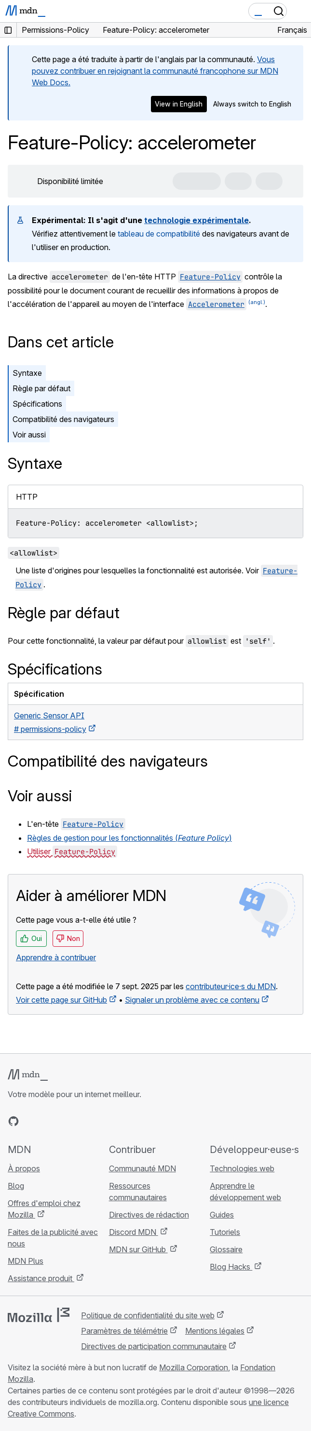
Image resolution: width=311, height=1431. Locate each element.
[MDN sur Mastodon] (65, 1121)
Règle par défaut (41, 388)
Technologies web (242, 1168)
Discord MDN (133, 1232)
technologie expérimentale (196, 220)
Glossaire (226, 1249)
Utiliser (72, 851)
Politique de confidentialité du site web (148, 1315)
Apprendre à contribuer (56, 957)
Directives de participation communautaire (154, 1346)
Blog (16, 1186)
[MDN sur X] (48, 1121)
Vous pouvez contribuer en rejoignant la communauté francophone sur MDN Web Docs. (155, 70)
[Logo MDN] (28, 1075)
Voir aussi (29, 434)
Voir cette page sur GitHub (61, 1000)
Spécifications (37, 404)
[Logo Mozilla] (38, 1315)
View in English (179, 104)
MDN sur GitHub (138, 1249)
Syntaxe (27, 373)
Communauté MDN (142, 1168)
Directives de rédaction (149, 1214)
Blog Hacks (231, 1267)
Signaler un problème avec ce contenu (192, 1000)
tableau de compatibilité (159, 233)
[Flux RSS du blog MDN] (83, 1121)
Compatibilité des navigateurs (63, 419)
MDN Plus (25, 1261)
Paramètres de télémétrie (124, 1331)
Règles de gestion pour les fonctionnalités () (129, 838)
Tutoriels (225, 1232)
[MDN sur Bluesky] (31, 1121)
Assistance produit (41, 1278)
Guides (222, 1214)
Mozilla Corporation (193, 1367)
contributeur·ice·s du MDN (231, 986)
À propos (24, 1168)
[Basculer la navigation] (300, 11)
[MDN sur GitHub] (13, 1121)
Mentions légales (214, 1331)
